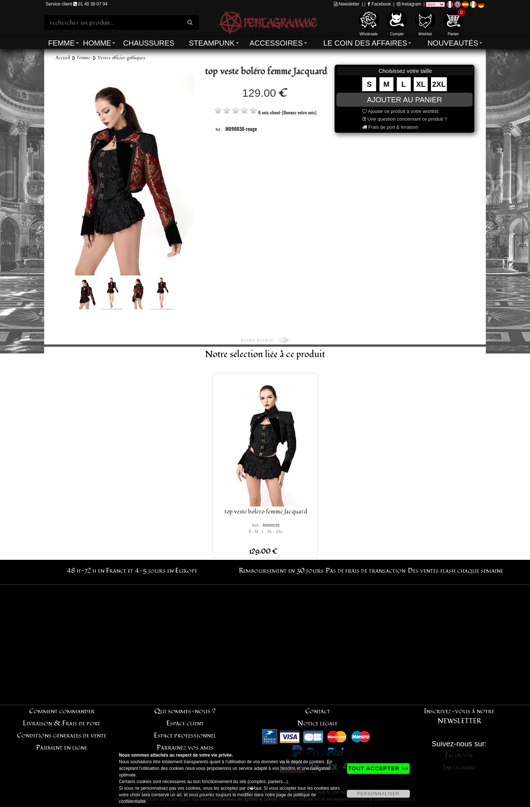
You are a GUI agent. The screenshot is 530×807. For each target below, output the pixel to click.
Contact (317, 711)
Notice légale (317, 723)
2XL (439, 84)
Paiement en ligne (61, 747)
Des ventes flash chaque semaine (455, 570)
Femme (61, 43)
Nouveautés (452, 43)
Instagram (409, 4)
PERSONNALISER (378, 793)
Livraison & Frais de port (61, 723)
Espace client (185, 723)
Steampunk (211, 43)
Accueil (63, 58)
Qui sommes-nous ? (185, 711)
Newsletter (347, 4)
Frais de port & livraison (390, 127)
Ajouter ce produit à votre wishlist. (400, 111)
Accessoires (276, 43)
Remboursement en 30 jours (281, 570)
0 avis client (269, 112)
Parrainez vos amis (185, 747)
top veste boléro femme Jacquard (266, 512)
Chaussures (148, 43)
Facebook (379, 4)
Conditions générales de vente (61, 735)
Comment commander (62, 711)
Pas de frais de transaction (366, 570)
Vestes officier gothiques (121, 58)
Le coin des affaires (365, 43)
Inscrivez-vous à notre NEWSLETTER (459, 716)
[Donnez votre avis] (299, 112)
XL (421, 84)
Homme (97, 43)
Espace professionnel (185, 735)
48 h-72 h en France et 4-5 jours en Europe (132, 570)
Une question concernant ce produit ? (404, 119)
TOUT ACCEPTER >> (378, 768)
